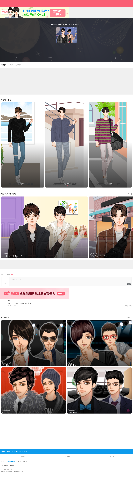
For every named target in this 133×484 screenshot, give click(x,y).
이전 (1, 35)
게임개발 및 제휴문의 (22, 461)
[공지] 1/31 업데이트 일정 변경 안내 (14, 451)
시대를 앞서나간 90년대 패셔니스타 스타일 (66, 24)
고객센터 (110, 456)
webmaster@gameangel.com (14, 471)
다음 (131, 35)
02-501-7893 (8, 469)
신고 (130, 306)
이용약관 (3, 461)
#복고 (11, 65)
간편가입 (66, 456)
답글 (126, 306)
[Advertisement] (66, 81)
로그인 (22, 456)
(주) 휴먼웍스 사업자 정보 (9, 466)
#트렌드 (18, 65)
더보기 (130, 194)
